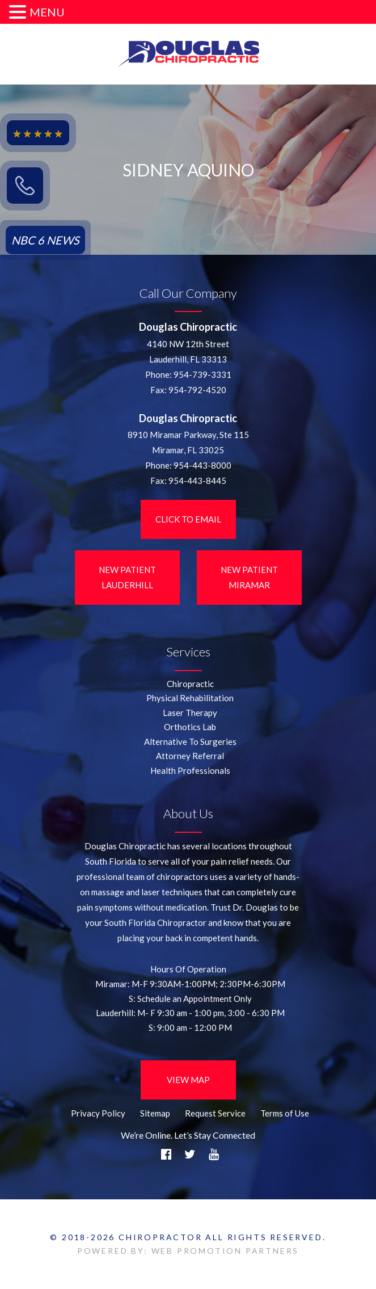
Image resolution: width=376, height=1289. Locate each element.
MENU (47, 12)
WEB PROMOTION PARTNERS (225, 1251)
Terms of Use (284, 1113)
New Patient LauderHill (127, 577)
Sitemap (155, 1113)
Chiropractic (190, 684)
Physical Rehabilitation (190, 698)
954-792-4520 (197, 390)
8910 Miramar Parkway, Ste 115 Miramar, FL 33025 (188, 442)
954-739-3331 (202, 374)
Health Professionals (190, 770)
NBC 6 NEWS (45, 240)
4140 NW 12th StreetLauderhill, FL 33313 (188, 351)
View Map (188, 1080)
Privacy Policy (98, 1113)
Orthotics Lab (190, 727)
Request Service (215, 1113)
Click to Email (188, 519)
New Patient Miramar (249, 577)
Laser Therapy (190, 712)
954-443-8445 (197, 480)
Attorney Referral (190, 756)
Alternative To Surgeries (190, 741)
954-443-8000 (202, 465)
